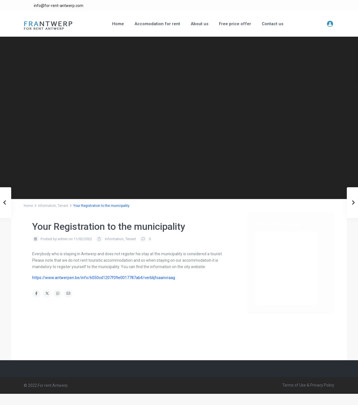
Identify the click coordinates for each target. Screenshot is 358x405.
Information (47, 206)
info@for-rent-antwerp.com (58, 5)
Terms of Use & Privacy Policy (308, 385)
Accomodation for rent (157, 23)
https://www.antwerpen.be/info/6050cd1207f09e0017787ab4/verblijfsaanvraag (103, 277)
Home (118, 23)
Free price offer (235, 23)
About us (199, 23)
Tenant (63, 206)
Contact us (272, 23)
